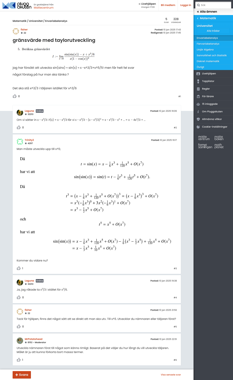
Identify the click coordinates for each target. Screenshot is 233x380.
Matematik (20, 21)
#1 (179, 96)
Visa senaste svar (171, 374)
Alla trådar (213, 31)
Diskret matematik (208, 61)
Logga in (185, 5)
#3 (175, 268)
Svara (23, 375)
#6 (175, 360)
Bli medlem (168, 5)
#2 (175, 127)
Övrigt (200, 67)
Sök (198, 5)
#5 (175, 326)
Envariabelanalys (56, 21)
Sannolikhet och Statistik (212, 55)
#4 (175, 297)
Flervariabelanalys (208, 44)
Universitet (36, 21)
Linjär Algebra (205, 49)
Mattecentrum (44, 7)
